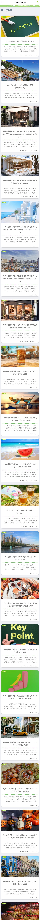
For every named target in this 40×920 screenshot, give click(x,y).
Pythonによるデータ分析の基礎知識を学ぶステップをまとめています (23, 6)
